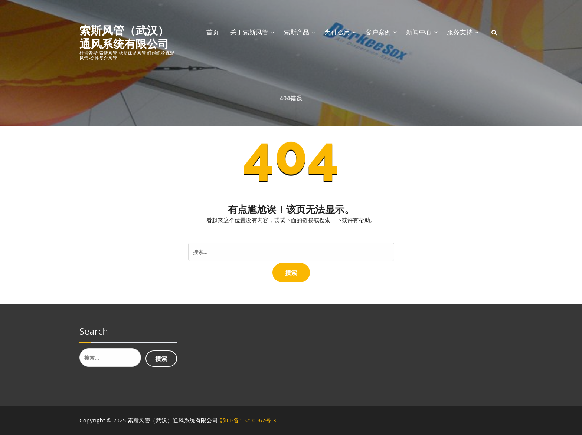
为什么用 (337, 32)
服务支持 (460, 32)
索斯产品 (297, 32)
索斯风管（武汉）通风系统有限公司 (124, 37)
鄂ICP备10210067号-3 (247, 420)
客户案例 (378, 32)
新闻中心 (419, 32)
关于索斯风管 (249, 32)
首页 (212, 32)
